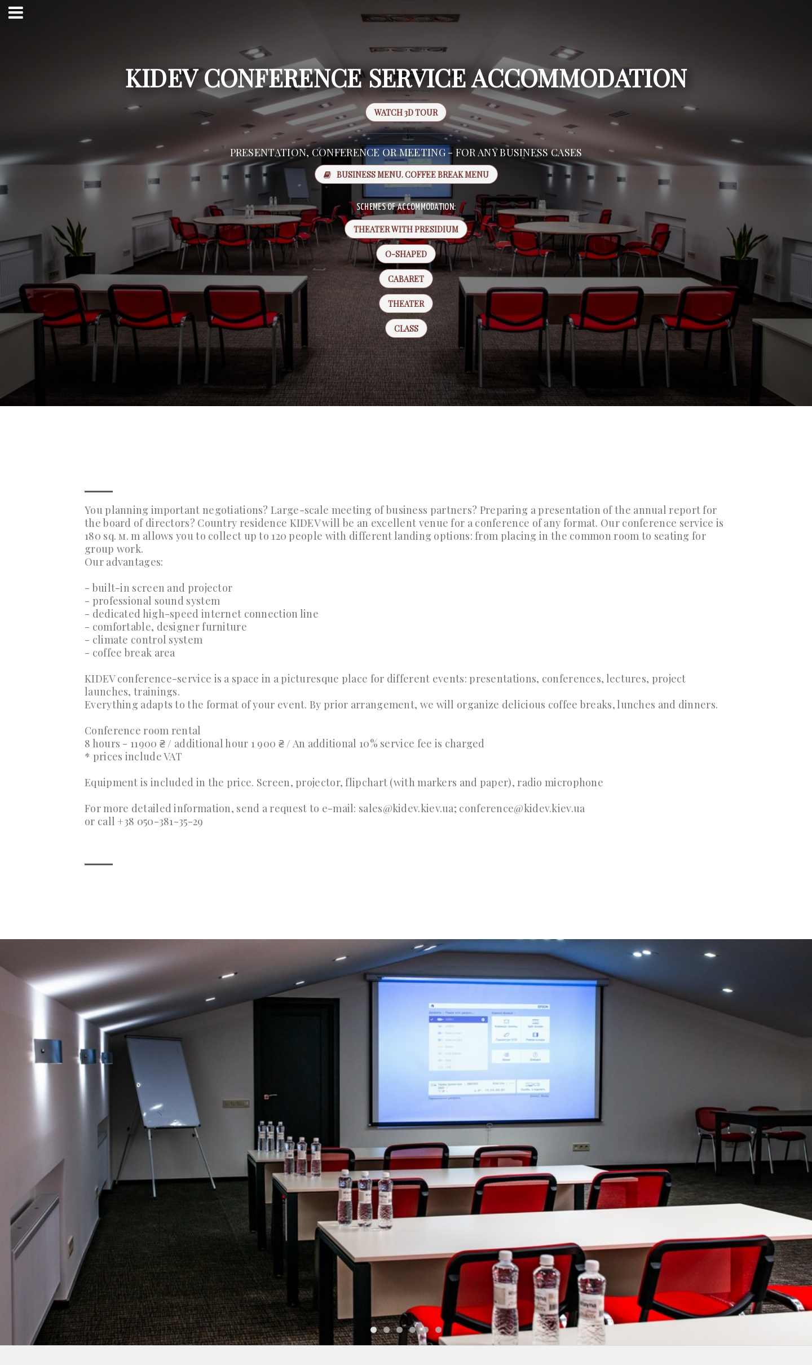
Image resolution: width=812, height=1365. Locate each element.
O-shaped (406, 254)
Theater (406, 303)
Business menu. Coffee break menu (406, 174)
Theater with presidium (406, 229)
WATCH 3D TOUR (401, 112)
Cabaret (406, 279)
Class (406, 328)
